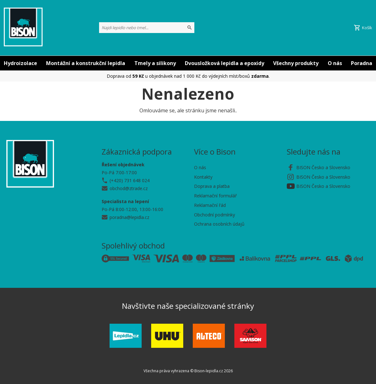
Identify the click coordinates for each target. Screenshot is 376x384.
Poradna (361, 63)
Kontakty (203, 177)
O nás (335, 63)
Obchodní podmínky (214, 215)
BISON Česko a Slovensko (323, 167)
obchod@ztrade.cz (129, 188)
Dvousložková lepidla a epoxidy (224, 63)
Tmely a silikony (155, 63)
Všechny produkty (296, 63)
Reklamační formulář (215, 196)
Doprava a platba (212, 186)
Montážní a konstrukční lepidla (85, 63)
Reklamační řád (210, 205)
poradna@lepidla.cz (129, 217)
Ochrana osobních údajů (219, 224)
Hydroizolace (20, 63)
